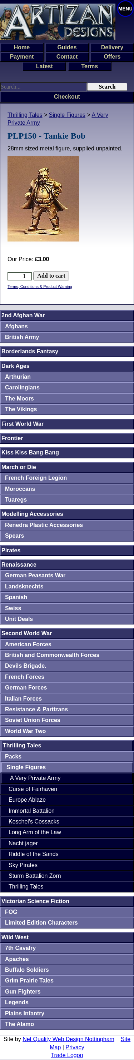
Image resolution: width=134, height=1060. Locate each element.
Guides (66, 47)
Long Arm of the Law (35, 832)
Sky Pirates (23, 865)
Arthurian (18, 377)
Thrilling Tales (25, 115)
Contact (67, 57)
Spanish (16, 597)
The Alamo (19, 1024)
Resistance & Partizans (36, 709)
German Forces (26, 688)
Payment (22, 57)
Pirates (10, 550)
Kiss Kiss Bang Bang (30, 452)
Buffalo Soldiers (27, 970)
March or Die (18, 467)
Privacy (74, 1047)
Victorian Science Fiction (35, 901)
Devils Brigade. (25, 666)
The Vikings (21, 409)
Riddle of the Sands (34, 854)
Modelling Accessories (32, 514)
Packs (13, 756)
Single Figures (67, 115)
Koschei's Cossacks (34, 821)
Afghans (16, 326)
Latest (44, 66)
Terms (89, 66)
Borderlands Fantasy (29, 351)
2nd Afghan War (23, 315)
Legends (17, 1002)
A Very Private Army (35, 778)
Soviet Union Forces (32, 720)
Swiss (13, 608)
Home (22, 47)
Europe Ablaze (27, 800)
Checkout (67, 97)
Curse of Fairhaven (33, 789)
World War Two (25, 731)
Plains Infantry (24, 1013)
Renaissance (18, 565)
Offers (112, 57)
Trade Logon (67, 1055)
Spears (14, 536)
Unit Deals (19, 619)
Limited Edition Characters (41, 923)
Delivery (112, 47)
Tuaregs (16, 500)
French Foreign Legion (36, 478)
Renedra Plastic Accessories (44, 525)
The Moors (19, 398)
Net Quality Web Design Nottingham (68, 1039)
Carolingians (22, 387)
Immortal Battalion (32, 811)
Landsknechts (24, 586)
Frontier (12, 438)
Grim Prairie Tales (29, 980)
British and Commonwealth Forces (52, 655)
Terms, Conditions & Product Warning (40, 286)
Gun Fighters (23, 992)
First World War (22, 424)
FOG (11, 912)
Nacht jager (23, 843)
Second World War (26, 633)
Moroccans (20, 489)
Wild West (15, 937)
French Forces (24, 677)
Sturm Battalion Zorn (35, 876)
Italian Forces (23, 699)
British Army (22, 337)
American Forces (28, 644)
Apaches (17, 959)
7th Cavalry (20, 948)
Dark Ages (15, 366)
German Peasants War (35, 575)
